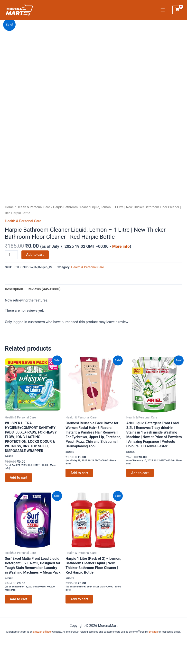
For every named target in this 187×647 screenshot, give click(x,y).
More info (121, 246)
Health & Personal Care (33, 207)
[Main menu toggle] (163, 10)
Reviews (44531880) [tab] (44, 289)
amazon (153, 631)
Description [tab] (14, 289)
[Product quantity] (11, 254)
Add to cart (35, 254)
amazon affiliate (42, 631)
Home (9, 207)
